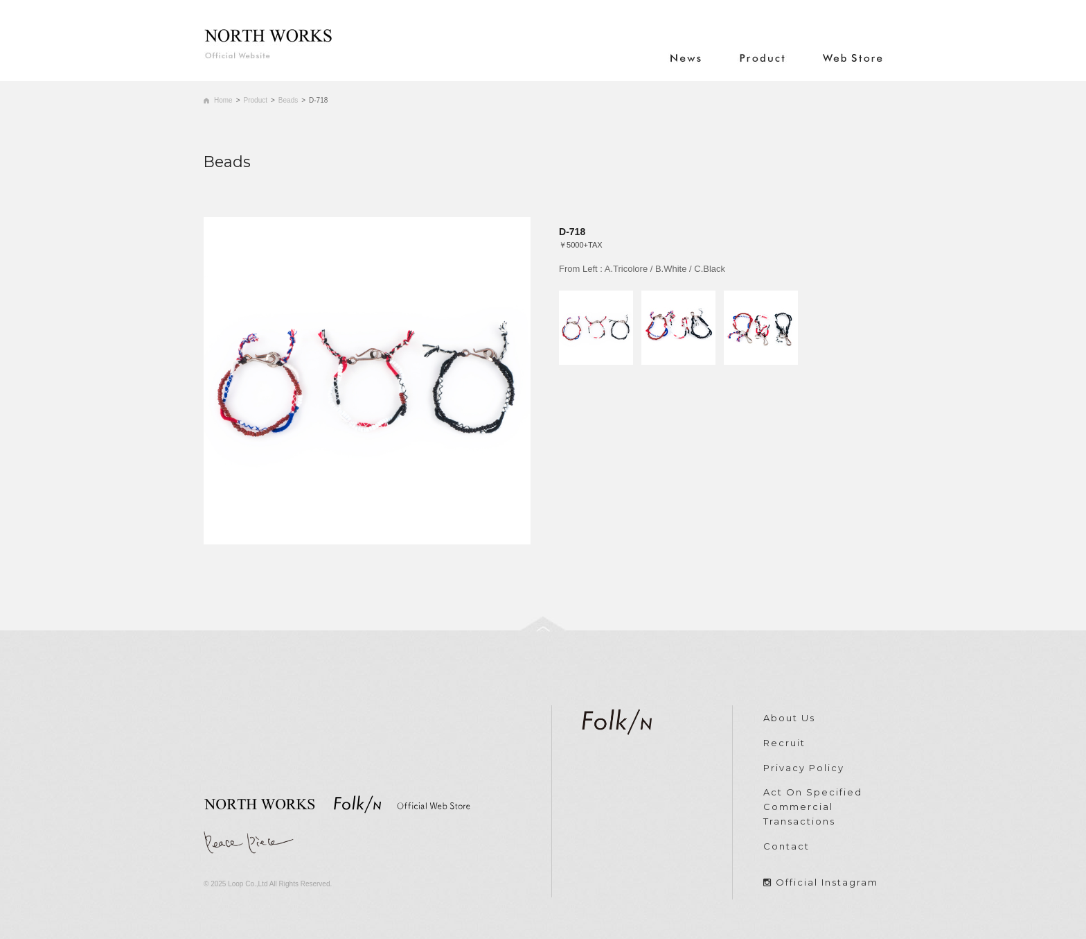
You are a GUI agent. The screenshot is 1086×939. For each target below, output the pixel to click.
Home (223, 100)
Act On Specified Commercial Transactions (812, 806)
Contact (786, 846)
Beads (288, 100)
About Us (789, 717)
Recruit (784, 742)
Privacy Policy (803, 767)
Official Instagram (827, 882)
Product (255, 100)
